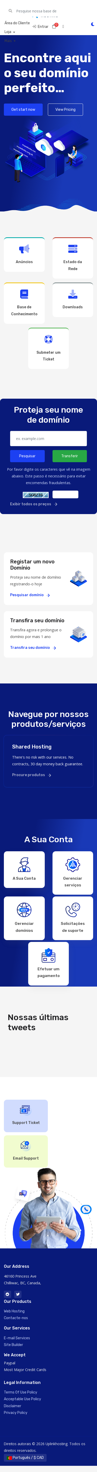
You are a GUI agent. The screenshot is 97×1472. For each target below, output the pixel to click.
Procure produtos (31, 775)
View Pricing (65, 109)
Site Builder (13, 1351)
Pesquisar (27, 456)
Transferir (69, 456)
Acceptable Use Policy (22, 1405)
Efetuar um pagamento (49, 967)
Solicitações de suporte (73, 919)
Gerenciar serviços (72, 872)
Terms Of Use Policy (20, 1398)
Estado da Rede (73, 257)
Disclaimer (12, 1412)
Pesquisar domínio (30, 595)
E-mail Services (17, 1344)
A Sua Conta (24, 868)
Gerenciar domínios (24, 919)
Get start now (23, 109)
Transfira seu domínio (33, 648)
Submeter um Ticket (48, 348)
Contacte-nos (16, 1324)
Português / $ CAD (25, 1464)
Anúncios (24, 254)
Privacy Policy (15, 1419)
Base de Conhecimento (24, 302)
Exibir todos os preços (33, 504)
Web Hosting (14, 1317)
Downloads (73, 299)
